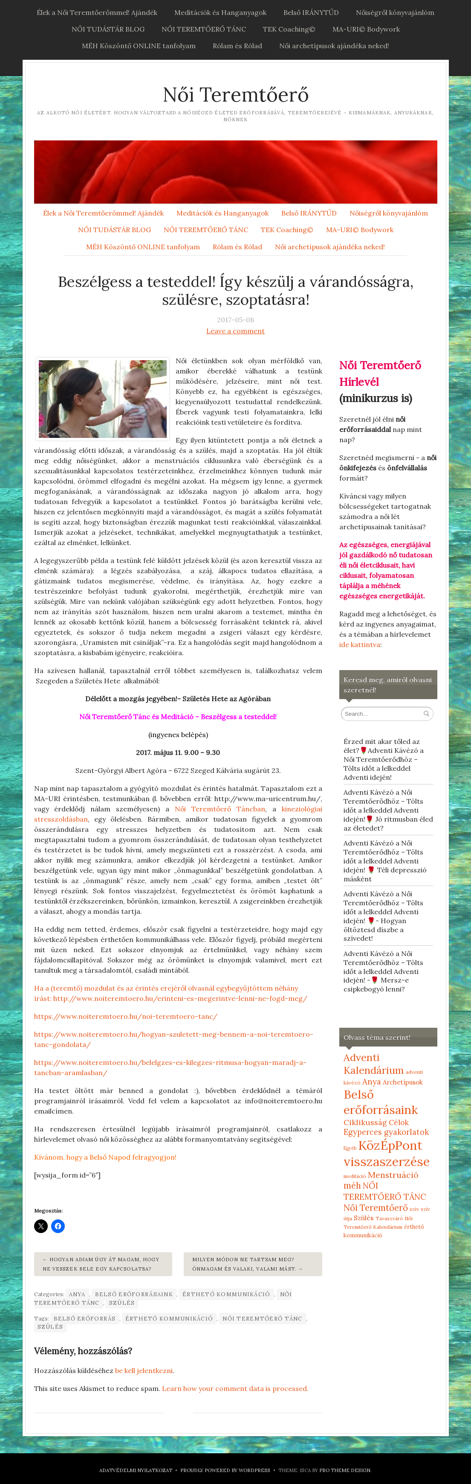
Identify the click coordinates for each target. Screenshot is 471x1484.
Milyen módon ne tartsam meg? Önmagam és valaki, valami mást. (244, 1264)
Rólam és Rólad (237, 45)
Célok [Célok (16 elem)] (399, 1122)
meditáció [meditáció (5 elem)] (355, 1176)
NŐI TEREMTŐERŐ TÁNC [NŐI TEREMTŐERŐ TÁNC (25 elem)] (385, 1191)
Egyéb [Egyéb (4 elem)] (350, 1148)
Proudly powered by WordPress (225, 1470)
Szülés (122, 1302)
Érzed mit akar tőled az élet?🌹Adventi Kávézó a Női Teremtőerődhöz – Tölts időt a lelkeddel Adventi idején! (384, 759)
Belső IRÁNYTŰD (311, 12)
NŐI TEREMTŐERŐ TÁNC (204, 29)
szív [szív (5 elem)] (414, 1209)
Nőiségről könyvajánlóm (395, 12)
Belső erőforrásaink (134, 1294)
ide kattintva (359, 644)
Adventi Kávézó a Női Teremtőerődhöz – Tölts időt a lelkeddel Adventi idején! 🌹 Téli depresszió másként (385, 861)
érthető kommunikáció (226, 1294)
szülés (51, 1326)
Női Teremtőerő (235, 94)
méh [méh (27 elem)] (352, 1185)
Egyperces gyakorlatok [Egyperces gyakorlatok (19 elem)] (386, 1132)
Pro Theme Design (344, 1470)
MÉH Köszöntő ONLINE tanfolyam (139, 45)
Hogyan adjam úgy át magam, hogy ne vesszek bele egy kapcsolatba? (101, 1264)
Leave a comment (235, 331)
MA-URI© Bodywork (366, 29)
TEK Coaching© (289, 29)
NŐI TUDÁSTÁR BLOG (108, 29)
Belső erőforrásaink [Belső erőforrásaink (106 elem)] (381, 1102)
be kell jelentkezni (144, 1370)
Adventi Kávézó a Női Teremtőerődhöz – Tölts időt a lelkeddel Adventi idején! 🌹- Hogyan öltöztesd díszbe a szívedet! (383, 915)
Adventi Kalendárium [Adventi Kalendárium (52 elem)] (374, 1063)
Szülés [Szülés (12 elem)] (364, 1217)
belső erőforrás (85, 1318)
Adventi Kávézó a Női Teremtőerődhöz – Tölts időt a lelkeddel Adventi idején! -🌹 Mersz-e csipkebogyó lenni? (383, 971)
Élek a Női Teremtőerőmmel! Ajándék (97, 12)
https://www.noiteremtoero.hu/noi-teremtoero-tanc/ (125, 1016)
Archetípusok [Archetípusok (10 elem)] (403, 1082)
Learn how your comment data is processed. (235, 1388)
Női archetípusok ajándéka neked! (334, 45)
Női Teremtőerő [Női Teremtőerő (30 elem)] (376, 1207)
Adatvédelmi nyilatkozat (135, 1470)
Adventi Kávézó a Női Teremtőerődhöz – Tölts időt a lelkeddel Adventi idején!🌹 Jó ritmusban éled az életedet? (388, 810)
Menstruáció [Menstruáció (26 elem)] (393, 1174)
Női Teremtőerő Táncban (220, 809)
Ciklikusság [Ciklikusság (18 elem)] (365, 1122)
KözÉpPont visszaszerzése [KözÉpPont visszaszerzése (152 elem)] (387, 1153)
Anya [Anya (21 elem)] (371, 1081)
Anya (77, 1294)
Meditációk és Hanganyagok (220, 12)
